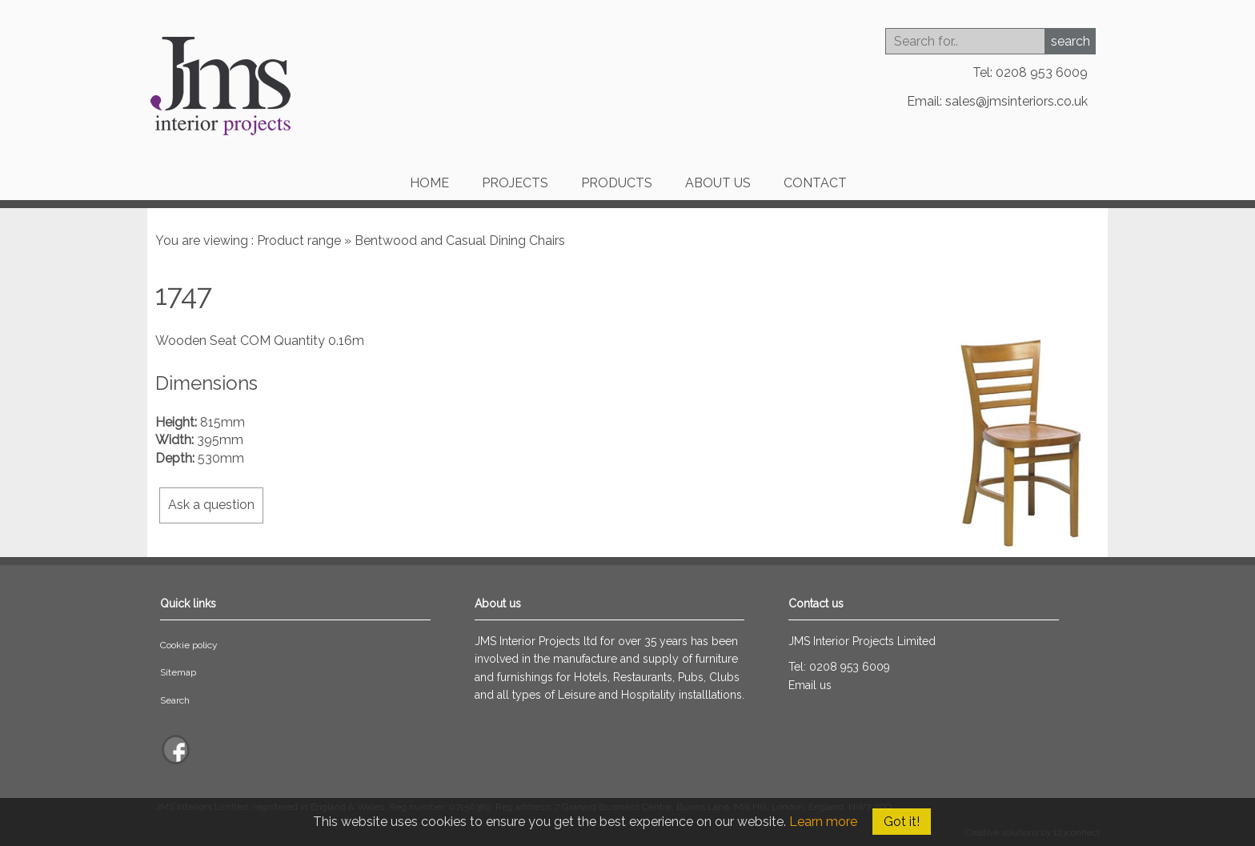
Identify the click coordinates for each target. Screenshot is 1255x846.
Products (616, 182)
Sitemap (178, 672)
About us (718, 182)
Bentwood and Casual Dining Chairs (460, 240)
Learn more (823, 821)
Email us (810, 685)
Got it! (902, 821)
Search (175, 700)
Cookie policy (189, 645)
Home (429, 182)
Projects (515, 182)
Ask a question (211, 504)
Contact (815, 182)
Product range (299, 240)
